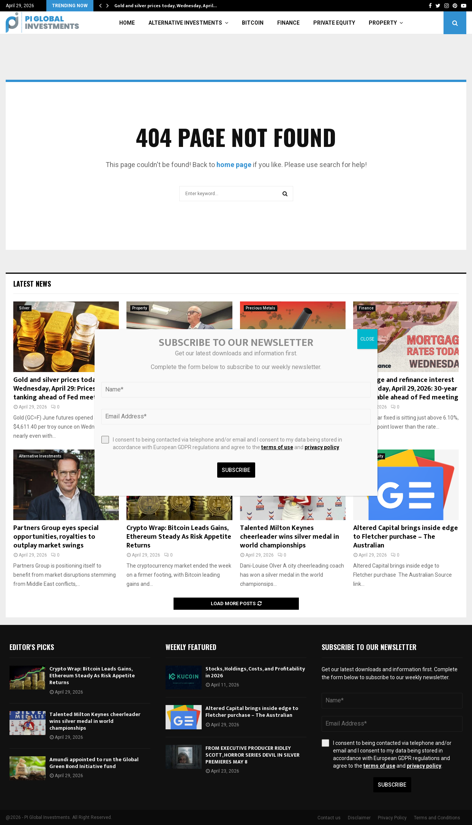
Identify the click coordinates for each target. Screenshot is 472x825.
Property (383, 23)
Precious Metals (260, 308)
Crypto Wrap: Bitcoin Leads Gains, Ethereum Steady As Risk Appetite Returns (178, 537)
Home (127, 23)
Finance (288, 23)
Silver (24, 308)
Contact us (329, 817)
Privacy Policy (392, 817)
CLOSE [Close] (367, 339)
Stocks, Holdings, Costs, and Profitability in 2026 (255, 672)
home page (233, 165)
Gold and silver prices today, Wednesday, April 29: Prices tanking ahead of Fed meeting (59, 389)
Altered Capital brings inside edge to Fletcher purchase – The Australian (405, 537)
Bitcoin (253, 23)
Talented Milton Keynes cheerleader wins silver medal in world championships (289, 537)
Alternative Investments (185, 23)
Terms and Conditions (437, 817)
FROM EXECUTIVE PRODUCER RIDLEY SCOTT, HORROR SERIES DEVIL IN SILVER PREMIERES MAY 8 (252, 755)
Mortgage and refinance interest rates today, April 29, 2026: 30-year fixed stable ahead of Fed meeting (405, 389)
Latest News (32, 284)
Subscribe (392, 785)
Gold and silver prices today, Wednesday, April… (165, 5)
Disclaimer (359, 817)
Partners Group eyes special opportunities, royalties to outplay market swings (56, 537)
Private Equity (334, 23)
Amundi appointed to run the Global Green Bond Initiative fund (94, 763)
